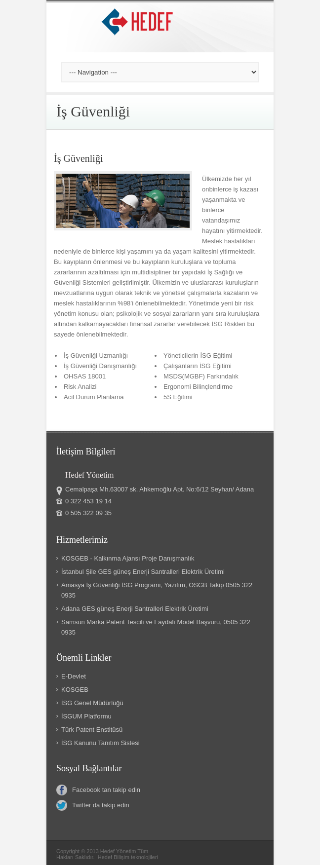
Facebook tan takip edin (98, 790)
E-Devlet (73, 676)
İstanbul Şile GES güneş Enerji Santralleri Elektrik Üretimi (143, 571)
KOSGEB (74, 689)
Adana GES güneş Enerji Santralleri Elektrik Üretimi (134, 608)
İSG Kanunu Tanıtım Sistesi (100, 743)
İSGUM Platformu (86, 716)
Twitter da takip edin (92, 805)
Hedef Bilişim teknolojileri (128, 857)
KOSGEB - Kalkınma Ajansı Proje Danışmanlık (128, 558)
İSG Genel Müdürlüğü (92, 703)
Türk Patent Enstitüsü (91, 729)
